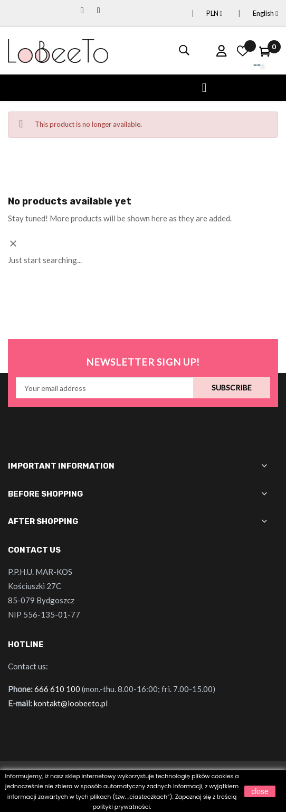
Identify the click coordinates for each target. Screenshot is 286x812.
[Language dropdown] (252, 13)
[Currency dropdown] (202, 13)
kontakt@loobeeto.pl (71, 703)
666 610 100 (57, 689)
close (260, 791)
